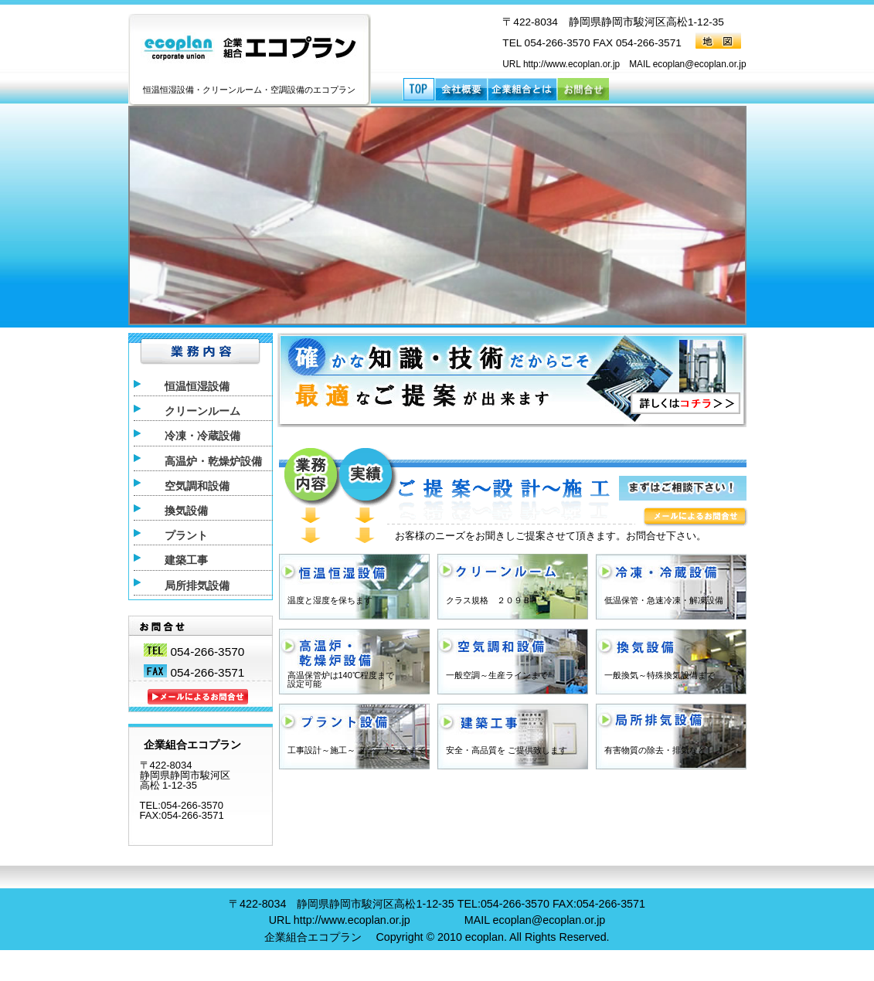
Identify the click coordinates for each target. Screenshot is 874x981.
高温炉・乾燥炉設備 (213, 461)
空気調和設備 (197, 486)
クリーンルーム (202, 411)
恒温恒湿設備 (197, 386)
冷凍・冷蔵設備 (202, 436)
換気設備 (186, 511)
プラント (186, 535)
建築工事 (186, 560)
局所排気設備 (197, 586)
